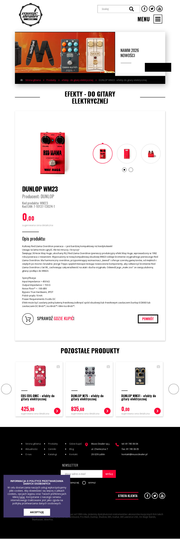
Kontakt (73, 455)
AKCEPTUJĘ (37, 512)
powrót (148, 319)
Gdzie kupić (75, 444)
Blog (71, 449)
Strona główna (33, 79)
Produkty (51, 79)
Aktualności (31, 449)
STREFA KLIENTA (127, 497)
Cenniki (52, 449)
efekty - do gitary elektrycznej (77, 79)
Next (161, 66)
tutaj (22, 497)
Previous (154, 66)
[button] (74, 484)
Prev (5, 389)
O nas (28, 455)
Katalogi (52, 455)
